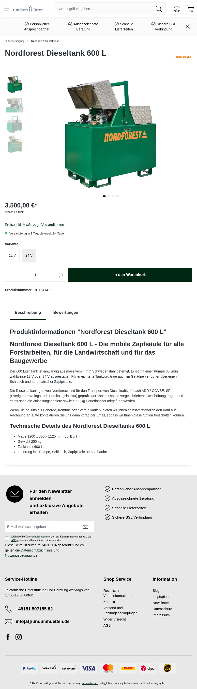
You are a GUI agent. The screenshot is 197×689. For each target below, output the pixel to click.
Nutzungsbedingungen (22, 555)
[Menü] (6, 8)
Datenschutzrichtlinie (37, 550)
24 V (29, 255)
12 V (12, 255)
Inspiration (161, 597)
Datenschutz (162, 609)
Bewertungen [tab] (65, 312)
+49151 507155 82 (34, 608)
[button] (104, 196)
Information (165, 579)
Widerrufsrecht (115, 619)
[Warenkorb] (190, 8)
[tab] (28, 312)
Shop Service (118, 579)
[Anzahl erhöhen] (61, 275)
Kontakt (109, 602)
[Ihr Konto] (177, 8)
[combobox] (104, 8)
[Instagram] (18, 638)
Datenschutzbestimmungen (40, 536)
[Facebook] (9, 638)
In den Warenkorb (130, 275)
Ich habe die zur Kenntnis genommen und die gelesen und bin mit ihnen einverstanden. (51, 538)
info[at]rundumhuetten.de (43, 621)
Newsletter (161, 603)
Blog (156, 591)
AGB (13, 540)
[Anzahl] (35, 275)
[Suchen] (159, 8)
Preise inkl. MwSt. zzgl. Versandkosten (34, 225)
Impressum (161, 615)
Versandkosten (90, 683)
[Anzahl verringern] (10, 275)
